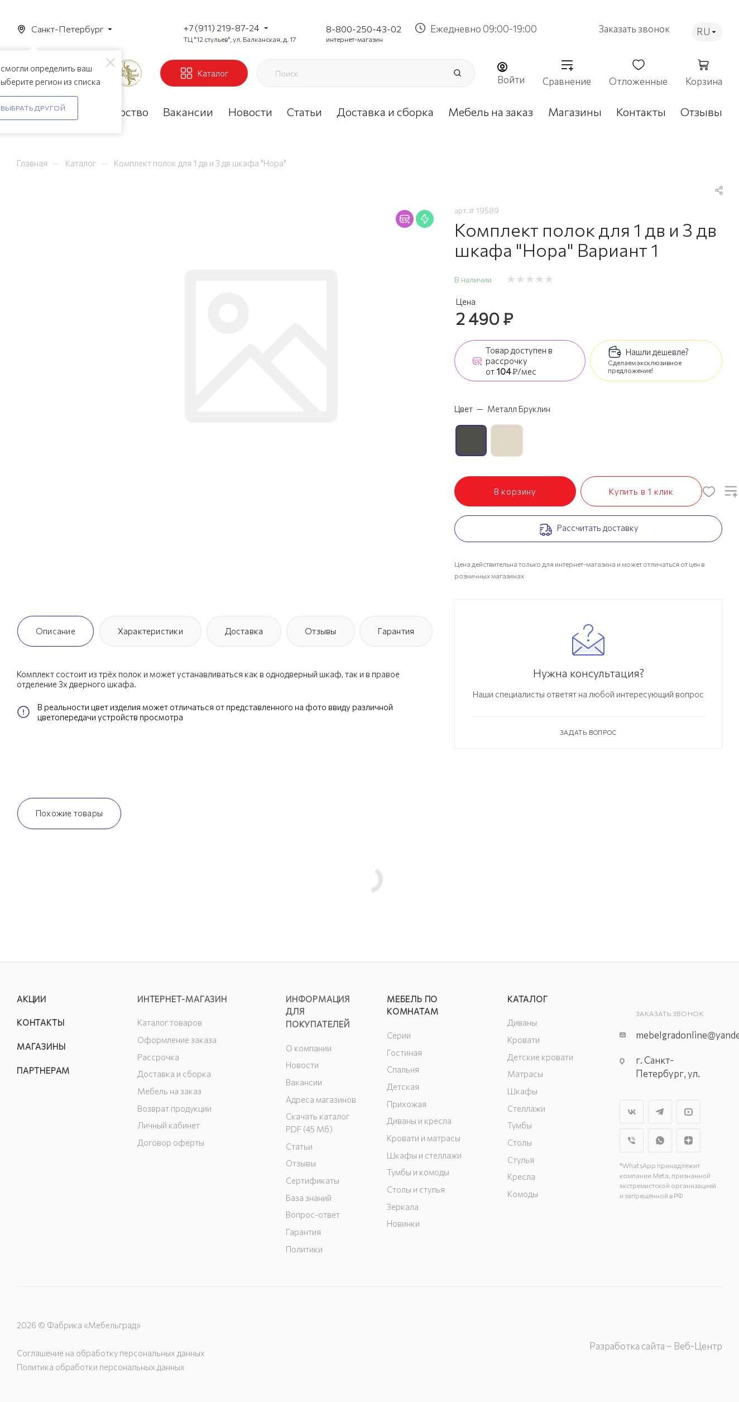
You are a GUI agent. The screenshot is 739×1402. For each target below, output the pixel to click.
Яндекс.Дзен (688, 1140)
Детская (403, 1087)
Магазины (41, 1046)
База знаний (309, 1198)
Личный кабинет (168, 1125)
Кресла (521, 1176)
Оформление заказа (177, 1040)
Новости (302, 1065)
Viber (632, 1140)
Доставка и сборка (174, 1074)
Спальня (403, 1069)
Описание (55, 631)
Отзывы (320, 631)
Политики (304, 1249)
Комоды (522, 1194)
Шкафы (522, 1091)
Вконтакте (632, 1112)
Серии (399, 1035)
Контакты (40, 1022)
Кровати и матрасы (423, 1138)
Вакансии (304, 1082)
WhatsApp (660, 1140)
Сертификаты (312, 1180)
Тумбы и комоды (418, 1172)
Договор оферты (170, 1142)
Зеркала (403, 1207)
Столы (519, 1142)
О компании (309, 1048)
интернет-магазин (354, 39)
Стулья (520, 1160)
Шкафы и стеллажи (424, 1155)
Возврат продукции (174, 1108)
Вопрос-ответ (313, 1214)
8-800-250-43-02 (363, 28)
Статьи (299, 1146)
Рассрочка (158, 1057)
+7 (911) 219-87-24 (222, 27)
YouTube (688, 1112)
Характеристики (150, 631)
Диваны (522, 1022)
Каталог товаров (169, 1022)
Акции (31, 999)
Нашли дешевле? (657, 352)
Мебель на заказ (169, 1091)
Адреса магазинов (321, 1099)
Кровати (523, 1040)
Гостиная (404, 1052)
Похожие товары (69, 813)
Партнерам (43, 1070)
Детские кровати (540, 1057)
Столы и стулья (416, 1189)
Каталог (527, 999)
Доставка (244, 631)
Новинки (403, 1223)
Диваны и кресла (419, 1121)
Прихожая (406, 1104)
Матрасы (525, 1074)
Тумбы (519, 1125)
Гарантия (396, 631)
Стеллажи (526, 1108)
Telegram (660, 1112)
